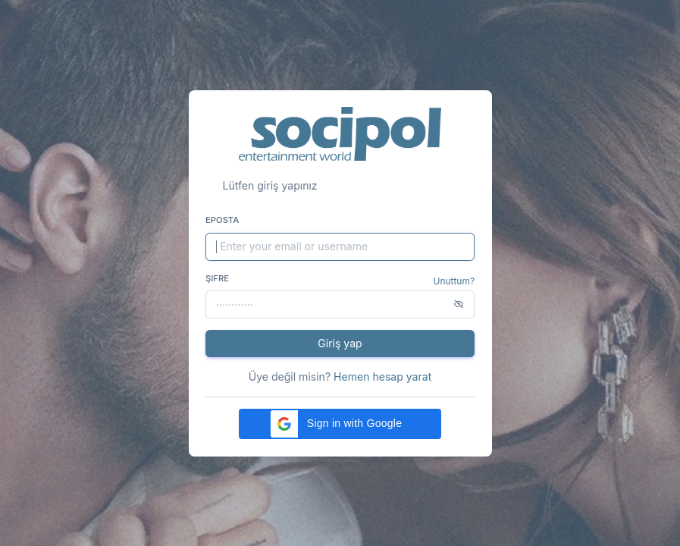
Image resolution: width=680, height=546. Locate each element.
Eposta (222, 220)
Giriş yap (340, 343)
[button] (339, 424)
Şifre (217, 278)
